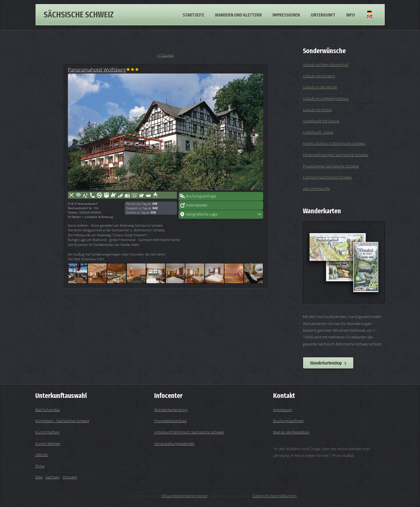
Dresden (70, 477)
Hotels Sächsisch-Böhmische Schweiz (334, 143)
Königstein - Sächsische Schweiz (62, 420)
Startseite (193, 15)
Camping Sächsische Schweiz (327, 177)
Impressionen (286, 15)
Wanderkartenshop (326, 363)
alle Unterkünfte (316, 188)
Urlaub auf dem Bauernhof (326, 64)
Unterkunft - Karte (318, 132)
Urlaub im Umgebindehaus (326, 98)
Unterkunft (323, 15)
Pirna (39, 465)
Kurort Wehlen (47, 443)
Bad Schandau (47, 409)
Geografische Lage (201, 214)
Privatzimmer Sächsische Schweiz (331, 166)
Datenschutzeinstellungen (274, 495)
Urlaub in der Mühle (320, 87)
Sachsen (52, 477)
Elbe (39, 477)
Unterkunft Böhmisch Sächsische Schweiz (189, 432)
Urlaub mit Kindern (319, 75)
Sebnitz (41, 454)
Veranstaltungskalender (174, 443)
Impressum (282, 409)
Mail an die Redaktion (291, 432)
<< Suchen (165, 55)
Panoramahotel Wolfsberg (97, 69)
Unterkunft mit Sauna (321, 120)
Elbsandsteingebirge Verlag (184, 495)
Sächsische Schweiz (79, 15)
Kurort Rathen (47, 432)
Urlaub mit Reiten (317, 109)
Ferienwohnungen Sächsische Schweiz (335, 154)
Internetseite (196, 205)
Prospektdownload (170, 420)
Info (350, 15)
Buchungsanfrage (201, 196)
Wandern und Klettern (238, 15)
